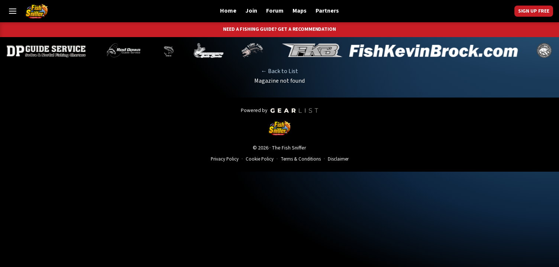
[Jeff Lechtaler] (212, 50)
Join (251, 11)
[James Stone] (547, 50)
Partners (327, 11)
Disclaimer (338, 159)
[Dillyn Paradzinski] (50, 50)
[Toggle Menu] (12, 11)
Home (228, 11)
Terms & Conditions (301, 159)
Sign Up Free (533, 11)
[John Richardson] (256, 50)
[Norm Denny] (172, 50)
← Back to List (279, 71)
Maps (300, 11)
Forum (275, 11)
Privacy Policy (225, 159)
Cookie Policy (260, 159)
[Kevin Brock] (404, 50)
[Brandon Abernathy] (128, 50)
